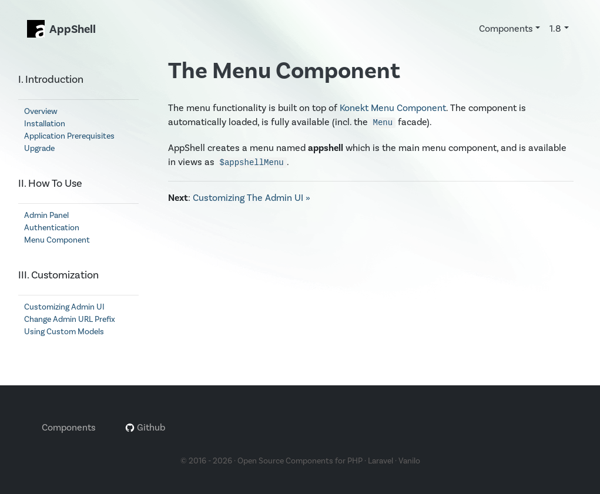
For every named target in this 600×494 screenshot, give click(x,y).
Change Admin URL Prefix (69, 319)
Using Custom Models (64, 332)
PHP (355, 461)
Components (69, 427)
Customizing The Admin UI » (251, 198)
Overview (41, 111)
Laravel (380, 461)
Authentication (51, 228)
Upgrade (39, 148)
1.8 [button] (555, 29)
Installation (44, 124)
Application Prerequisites (69, 136)
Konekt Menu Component (393, 108)
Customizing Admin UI (64, 307)
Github (145, 427)
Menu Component (57, 240)
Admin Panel (46, 215)
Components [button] (506, 29)
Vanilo (409, 461)
